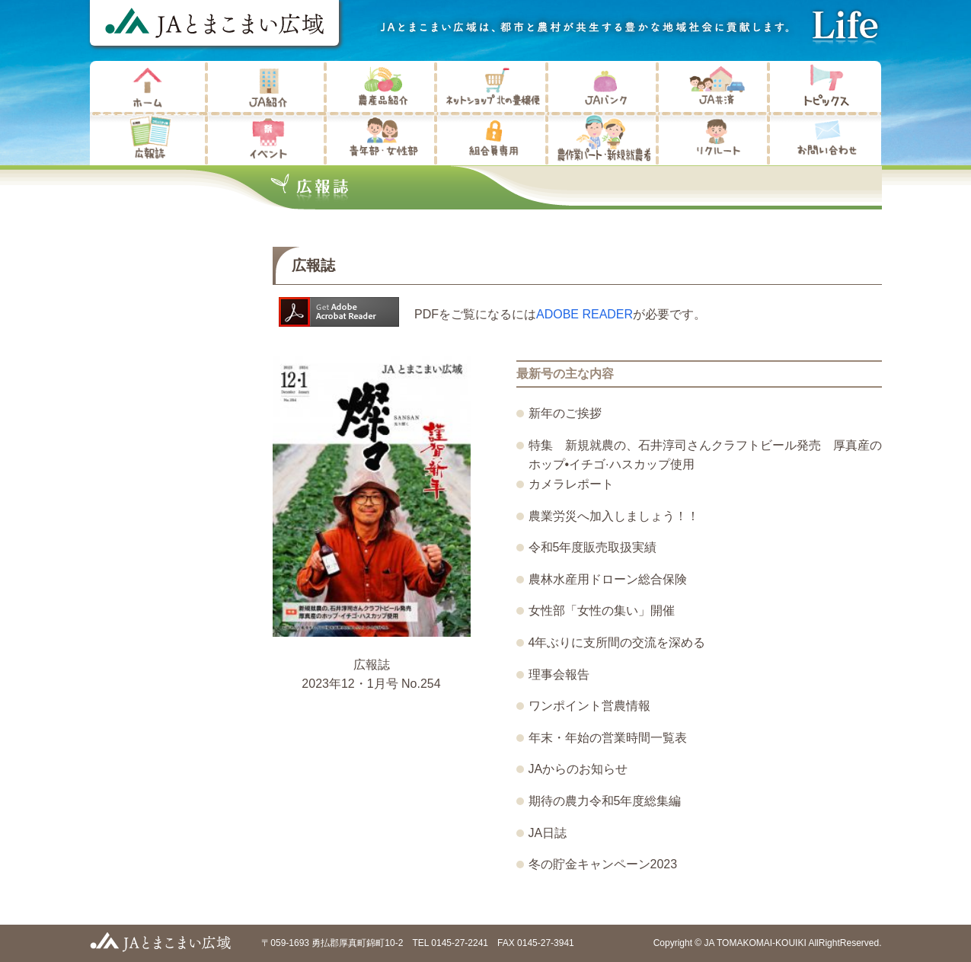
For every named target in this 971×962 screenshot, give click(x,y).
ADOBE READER (584, 314)
